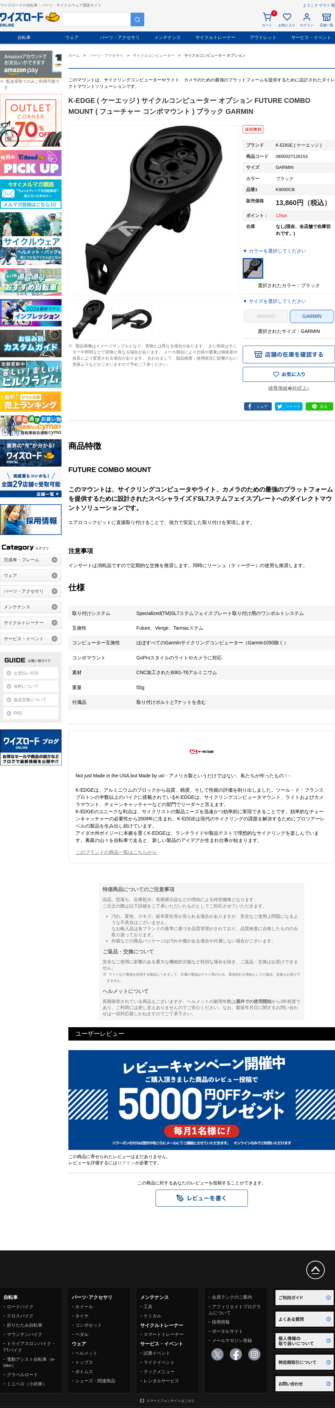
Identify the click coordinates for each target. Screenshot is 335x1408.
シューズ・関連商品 (95, 1380)
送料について (26, 686)
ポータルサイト (227, 1331)
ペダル (82, 1334)
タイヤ (82, 1315)
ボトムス (84, 1371)
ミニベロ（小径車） (27, 1383)
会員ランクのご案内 (232, 1297)
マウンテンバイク (24, 1334)
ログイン (126, 1162)
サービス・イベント (311, 37)
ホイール (84, 1306)
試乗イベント (157, 1353)
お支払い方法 (26, 673)
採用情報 (221, 1322)
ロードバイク (20, 1306)
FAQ (18, 713)
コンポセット (88, 1325)
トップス (84, 1362)
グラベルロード (22, 1374)
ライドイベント (159, 1362)
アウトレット (263, 37)
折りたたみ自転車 (24, 1325)
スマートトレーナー (164, 1334)
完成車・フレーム (21, 559)
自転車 (24, 37)
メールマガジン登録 (232, 1340)
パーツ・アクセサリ (120, 37)
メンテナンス (167, 37)
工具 (148, 1306)
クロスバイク (20, 1315)
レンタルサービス (161, 1380)
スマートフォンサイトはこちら (171, 1401)
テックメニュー (159, 1371)
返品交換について (30, 699)
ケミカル (152, 1315)
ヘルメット (86, 1353)
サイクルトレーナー (216, 37)
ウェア (72, 37)
